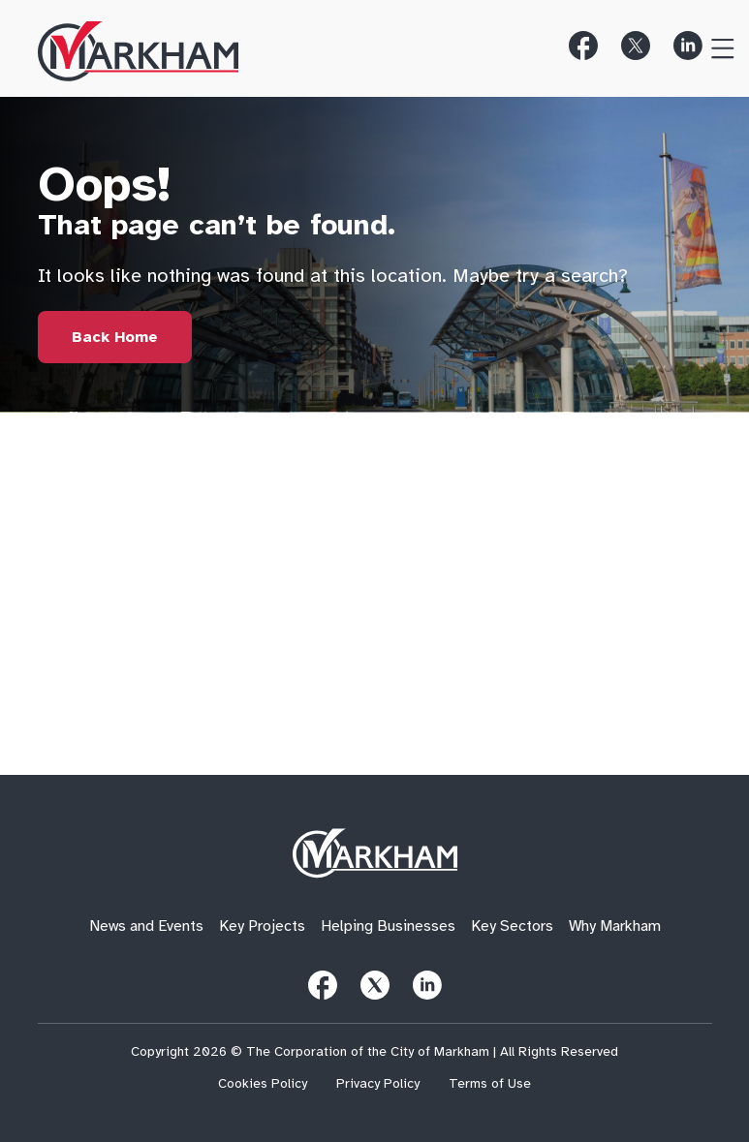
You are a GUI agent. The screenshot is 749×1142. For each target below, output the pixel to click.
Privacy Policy (378, 1084)
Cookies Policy (262, 1084)
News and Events (146, 926)
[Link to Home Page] (115, 337)
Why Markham (615, 926)
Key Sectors (512, 926)
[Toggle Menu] (715, 45)
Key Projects (262, 926)
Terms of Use (490, 1084)
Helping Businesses (388, 926)
